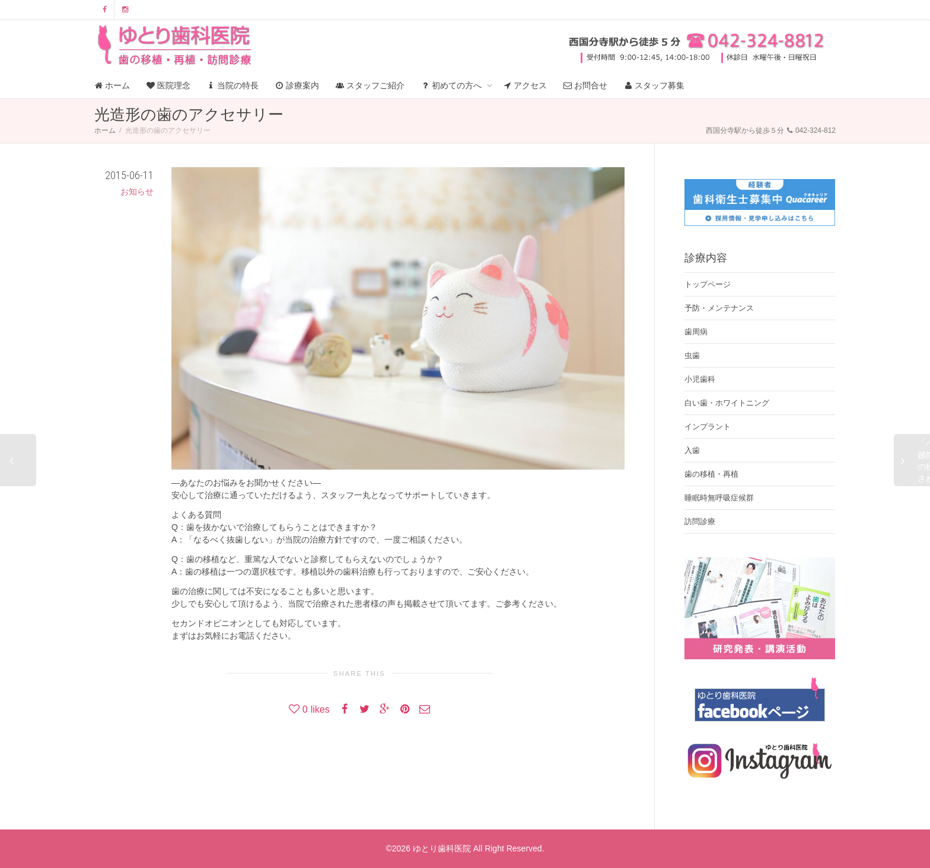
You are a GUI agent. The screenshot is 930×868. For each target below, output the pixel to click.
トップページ (707, 284)
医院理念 (168, 85)
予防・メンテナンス (719, 308)
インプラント (707, 426)
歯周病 (696, 331)
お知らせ (137, 191)
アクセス (525, 85)
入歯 (692, 450)
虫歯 (692, 355)
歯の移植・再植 (711, 474)
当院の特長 (233, 85)
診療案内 (297, 85)
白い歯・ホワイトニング (726, 402)
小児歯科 (699, 379)
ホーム (112, 85)
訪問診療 (699, 521)
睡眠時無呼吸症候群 (719, 497)
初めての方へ (452, 85)
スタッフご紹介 (370, 85)
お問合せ (585, 85)
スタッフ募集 (654, 85)
